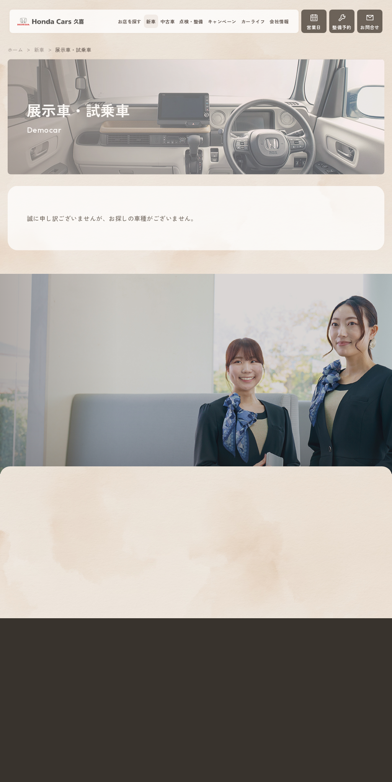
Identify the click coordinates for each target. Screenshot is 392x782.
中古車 (167, 21)
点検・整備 (191, 21)
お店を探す (130, 21)
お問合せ (369, 21)
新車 (151, 21)
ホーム (15, 52)
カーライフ (253, 21)
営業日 (314, 21)
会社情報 (279, 21)
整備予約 (341, 21)
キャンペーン (222, 21)
